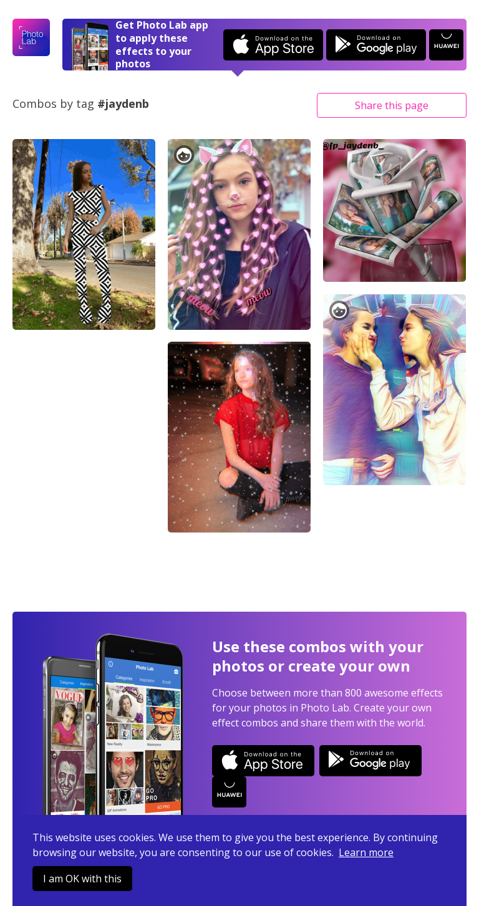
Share (391, 105)
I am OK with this (82, 878)
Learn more (366, 852)
